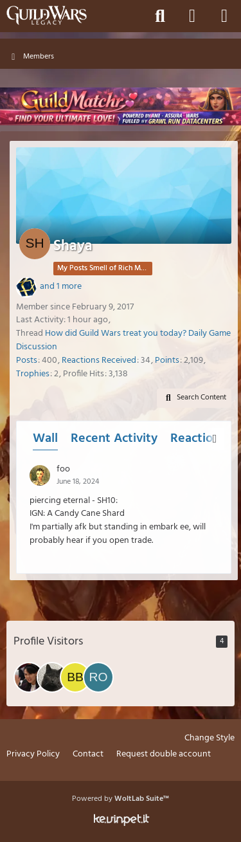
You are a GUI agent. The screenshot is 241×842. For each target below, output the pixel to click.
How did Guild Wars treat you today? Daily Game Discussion (123, 340)
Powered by (120, 798)
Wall (45, 438)
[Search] (160, 16)
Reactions (198, 438)
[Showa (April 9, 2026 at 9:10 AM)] (28, 677)
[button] (194, 398)
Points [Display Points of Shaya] (167, 360)
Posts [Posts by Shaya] (26, 360)
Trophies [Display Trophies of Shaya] (32, 374)
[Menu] (224, 16)
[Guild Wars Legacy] (46, 15)
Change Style (209, 739)
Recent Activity (114, 438)
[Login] (192, 16)
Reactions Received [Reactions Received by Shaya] (99, 360)
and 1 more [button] (61, 286)
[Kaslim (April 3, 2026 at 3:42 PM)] (52, 677)
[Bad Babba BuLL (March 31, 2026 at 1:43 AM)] (75, 677)
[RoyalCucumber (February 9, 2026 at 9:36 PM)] (98, 677)
